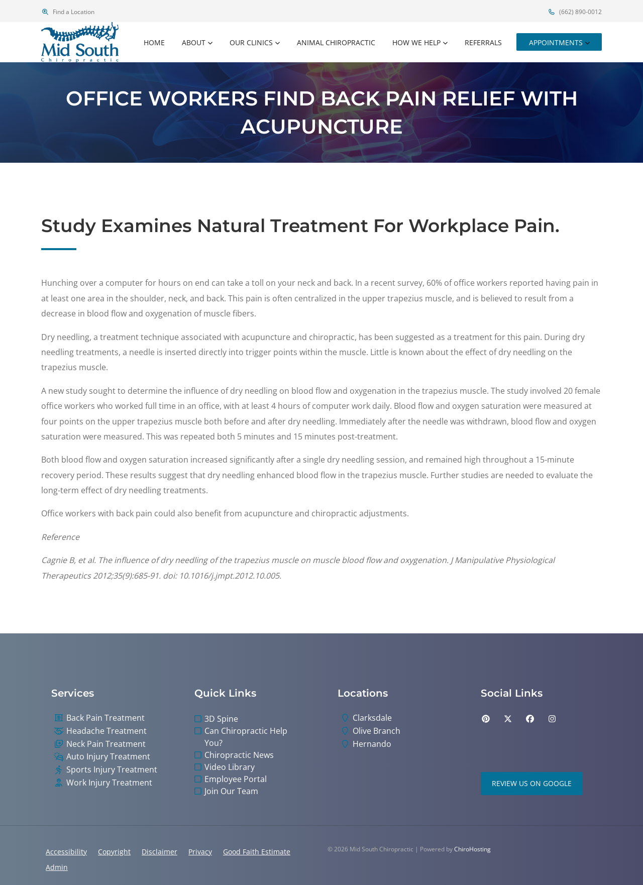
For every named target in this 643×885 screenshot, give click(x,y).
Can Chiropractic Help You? (245, 736)
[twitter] (508, 719)
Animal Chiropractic (336, 42)
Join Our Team (231, 791)
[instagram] (552, 719)
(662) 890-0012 (575, 12)
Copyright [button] (114, 851)
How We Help (416, 42)
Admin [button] (57, 867)
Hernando (372, 744)
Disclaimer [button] (159, 851)
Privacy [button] (200, 851)
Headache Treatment (106, 731)
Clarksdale (372, 718)
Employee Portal (235, 779)
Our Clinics (251, 42)
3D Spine (221, 718)
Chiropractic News (239, 754)
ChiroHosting (472, 849)
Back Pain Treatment (105, 718)
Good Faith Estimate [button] (256, 851)
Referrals (483, 42)
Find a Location (67, 12)
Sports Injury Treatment (111, 769)
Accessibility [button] (66, 851)
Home (154, 42)
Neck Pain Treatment (106, 744)
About (193, 42)
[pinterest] (486, 719)
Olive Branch (376, 731)
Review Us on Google (532, 783)
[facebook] (530, 719)
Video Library (229, 766)
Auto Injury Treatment (108, 756)
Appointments (556, 42)
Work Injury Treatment (109, 783)
